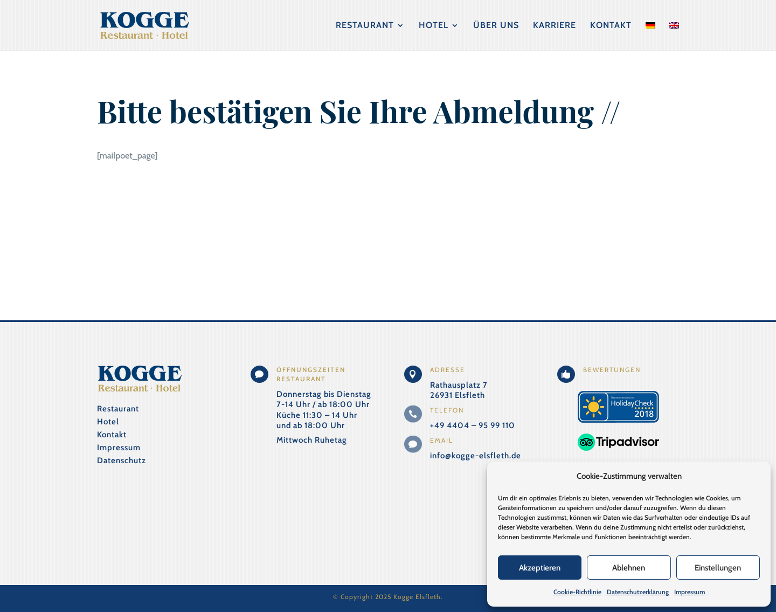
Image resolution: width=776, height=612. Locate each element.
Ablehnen (628, 568)
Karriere (554, 26)
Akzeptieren (539, 568)
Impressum (689, 592)
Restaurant (365, 26)
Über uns (496, 26)
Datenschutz (121, 460)
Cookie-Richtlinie (577, 592)
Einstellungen (718, 568)
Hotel (433, 26)
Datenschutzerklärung (638, 592)
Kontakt (611, 26)
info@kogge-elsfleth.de (475, 455)
